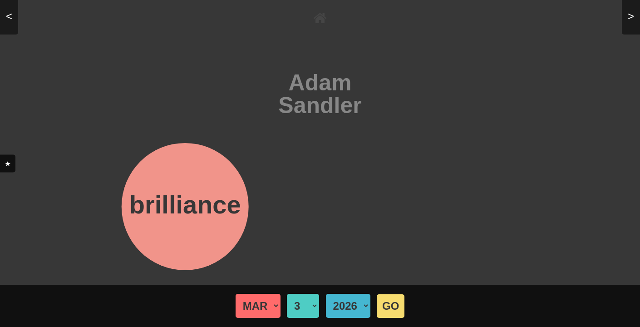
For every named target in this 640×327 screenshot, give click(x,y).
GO (390, 306)
